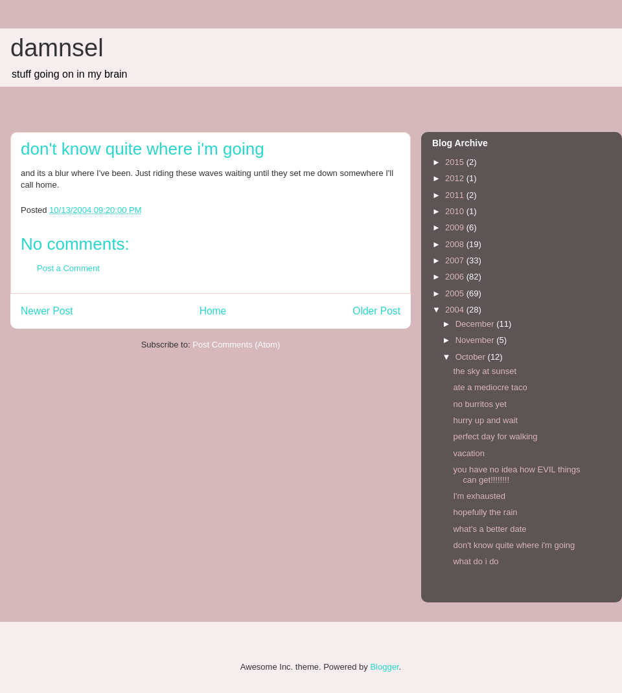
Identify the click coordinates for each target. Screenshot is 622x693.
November (476, 340)
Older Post (376, 310)
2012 (455, 178)
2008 (455, 244)
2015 (455, 162)
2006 (455, 276)
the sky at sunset (484, 371)
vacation (468, 453)
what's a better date (489, 529)
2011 (455, 195)
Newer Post (47, 310)
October (471, 357)
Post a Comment (68, 268)
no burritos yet (479, 404)
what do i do (475, 561)
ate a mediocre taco (490, 387)
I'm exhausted (479, 496)
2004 (455, 309)
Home (213, 310)
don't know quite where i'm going (514, 545)
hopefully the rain (485, 512)
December (476, 324)
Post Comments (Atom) (236, 344)
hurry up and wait (485, 420)
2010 (455, 211)
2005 (455, 293)
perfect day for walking (495, 436)
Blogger (384, 667)
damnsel (57, 47)
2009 (455, 227)
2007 (455, 260)
